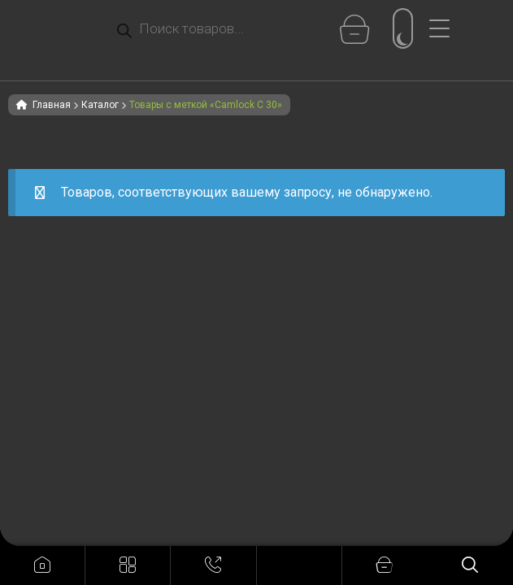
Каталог (100, 104)
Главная (52, 104)
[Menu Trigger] (445, 28)
